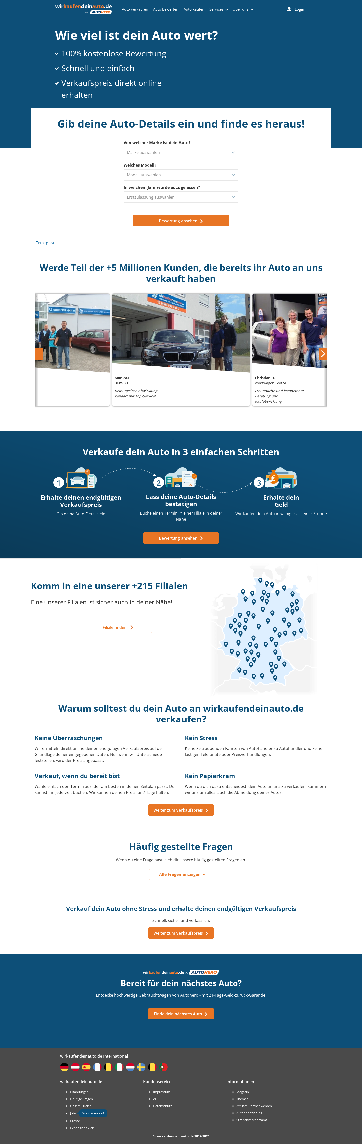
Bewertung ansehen (181, 538)
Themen (242, 1099)
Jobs (73, 1113)
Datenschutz (162, 1106)
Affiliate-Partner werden (254, 1106)
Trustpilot (45, 243)
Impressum (161, 1092)
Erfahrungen (79, 1092)
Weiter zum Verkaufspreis (181, 810)
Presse (75, 1121)
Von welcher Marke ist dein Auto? (157, 142)
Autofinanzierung (249, 1113)
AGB (156, 1099)
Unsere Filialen (81, 1106)
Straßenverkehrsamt (251, 1120)
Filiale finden (115, 627)
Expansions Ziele (82, 1128)
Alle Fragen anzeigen (180, 874)
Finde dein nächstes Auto (181, 1014)
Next (323, 351)
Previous (39, 351)
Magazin (242, 1092)
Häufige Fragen (81, 1099)
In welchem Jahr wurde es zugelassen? (162, 187)
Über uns (243, 9)
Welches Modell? (140, 165)
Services (218, 9)
